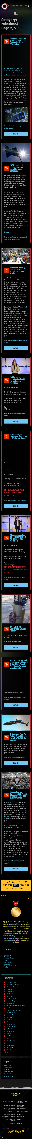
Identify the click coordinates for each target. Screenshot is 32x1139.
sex (24, 697)
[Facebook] (9, 1131)
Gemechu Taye (11, 998)
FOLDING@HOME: (5, 1117)
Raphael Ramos (11, 1026)
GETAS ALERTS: (20, 1105)
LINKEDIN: (6, 1105)
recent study (11, 832)
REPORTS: (19, 1114)
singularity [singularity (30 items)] (27, 938)
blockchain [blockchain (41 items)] (9, 926)
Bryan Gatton (12, 642)
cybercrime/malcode (22, 237)
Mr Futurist (7, 1069)
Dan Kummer (11, 1008)
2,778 (10, 885)
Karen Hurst (10, 1003)
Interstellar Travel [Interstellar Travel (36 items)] (8, 933)
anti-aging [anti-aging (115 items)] (17, 922)
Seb (8, 1038)
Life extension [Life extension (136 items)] (23, 933)
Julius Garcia (12, 340)
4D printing (7, 957)
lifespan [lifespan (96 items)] (5, 936)
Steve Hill (9, 1033)
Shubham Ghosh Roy (13, 987)
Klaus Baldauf (12, 126)
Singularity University (10, 966)
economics (18, 340)
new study (23, 307)
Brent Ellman (10, 1036)
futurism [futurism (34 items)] (19, 929)
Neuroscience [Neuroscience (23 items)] (20, 936)
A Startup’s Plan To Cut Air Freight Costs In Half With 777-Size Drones (18, 737)
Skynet (6, 968)
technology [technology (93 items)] (16, 940)
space (18, 239)
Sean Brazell (10, 1031)
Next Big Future (8, 1072)
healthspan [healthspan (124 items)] (9, 931)
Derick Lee (10, 1019)
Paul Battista (10, 996)
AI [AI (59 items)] (8, 922)
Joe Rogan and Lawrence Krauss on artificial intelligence (18, 436)
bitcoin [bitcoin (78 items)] (5, 926)
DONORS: (10, 1112)
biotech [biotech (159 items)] (19, 924)
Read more (16, 133)
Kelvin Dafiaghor (12, 1001)
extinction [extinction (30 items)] (12, 929)
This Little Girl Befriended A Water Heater (18, 629)
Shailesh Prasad (12, 697)
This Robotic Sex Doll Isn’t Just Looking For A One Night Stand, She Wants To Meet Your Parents (19, 664)
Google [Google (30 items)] (23, 929)
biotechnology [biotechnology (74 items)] (26, 924)
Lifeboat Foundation (12, 1129)
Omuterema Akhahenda (14, 1010)
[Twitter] (12, 1131)
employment (24, 340)
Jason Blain (10, 1043)
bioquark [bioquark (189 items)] (12, 924)
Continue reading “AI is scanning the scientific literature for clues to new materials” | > (16, 570)
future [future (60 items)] (15, 929)
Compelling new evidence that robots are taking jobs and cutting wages (18, 795)
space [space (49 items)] (5, 940)
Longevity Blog (8, 1067)
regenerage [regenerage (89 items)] (7, 938)
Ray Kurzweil (8, 962)
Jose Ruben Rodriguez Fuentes (16, 1005)
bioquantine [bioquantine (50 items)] (5, 924)
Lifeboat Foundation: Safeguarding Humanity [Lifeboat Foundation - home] (11, 6)
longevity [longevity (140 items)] (12, 936)
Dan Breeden (10, 991)
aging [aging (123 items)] (5, 922)
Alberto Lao (10, 1022)
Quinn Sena (10, 989)
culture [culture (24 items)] (27, 926)
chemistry (18, 126)
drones (5, 239)
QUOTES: (19, 1123)
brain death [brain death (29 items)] (14, 926)
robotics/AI (10, 128)
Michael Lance (11, 1040)
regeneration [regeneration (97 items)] (15, 938)
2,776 (25, 882)
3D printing (7, 955)
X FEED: (5, 1109)
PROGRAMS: (19, 1117)
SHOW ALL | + (6, 1052)
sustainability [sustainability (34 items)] (10, 940)
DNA (5, 960)
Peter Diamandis (9, 959)
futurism (18, 500)
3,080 (14, 888)
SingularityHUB (8, 1076)
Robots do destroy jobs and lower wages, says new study (17, 270)
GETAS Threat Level (16, 1095)
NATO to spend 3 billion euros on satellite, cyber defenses (16, 168)
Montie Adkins (12, 500)
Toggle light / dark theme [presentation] (29, 6)
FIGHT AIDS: (7, 1114)
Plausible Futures (9, 1074)
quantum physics (21, 577)
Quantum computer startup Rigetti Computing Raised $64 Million (18, 41)
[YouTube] (19, 1131)
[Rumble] (23, 1131)
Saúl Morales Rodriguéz (14, 984)
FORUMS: (12, 1123)
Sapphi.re (28, 1129)
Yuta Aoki (9, 1017)
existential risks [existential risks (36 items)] (6, 929)
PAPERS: (19, 1119)
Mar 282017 (6, 168)
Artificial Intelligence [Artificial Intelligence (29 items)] (25, 922)
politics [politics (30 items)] (23, 936)
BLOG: (18, 1109)
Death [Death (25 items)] (29, 926)
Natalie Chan (10, 1029)
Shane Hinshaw (12, 414)
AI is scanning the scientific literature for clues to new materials (18, 538)
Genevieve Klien (11, 982)
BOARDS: (19, 1112)
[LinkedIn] (16, 1131)
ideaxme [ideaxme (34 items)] (18, 931)
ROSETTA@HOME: (9, 1119)
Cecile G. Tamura (12, 1015)
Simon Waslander (13, 861)
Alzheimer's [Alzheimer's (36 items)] (11, 922)
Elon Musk (7, 964)
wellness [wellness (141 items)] (16, 942)
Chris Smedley (11, 1050)
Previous (12, 882)
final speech (12, 802)
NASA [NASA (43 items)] (16, 936)
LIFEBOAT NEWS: (20, 1101)
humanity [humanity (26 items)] (14, 931)
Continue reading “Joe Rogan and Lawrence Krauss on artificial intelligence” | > (14, 493)
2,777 (5, 885)
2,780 (22, 885)
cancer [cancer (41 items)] (18, 926)
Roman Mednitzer (13, 237)
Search (28, 899)
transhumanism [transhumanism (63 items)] (25, 940)
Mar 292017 (6, 41)
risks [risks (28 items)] (24, 938)
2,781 (27, 885)
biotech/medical (21, 414)
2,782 (6, 888)
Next (21, 888)
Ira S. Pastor (10, 1047)
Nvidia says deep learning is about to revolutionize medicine (18, 380)
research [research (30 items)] (21, 938)
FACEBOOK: (4, 1101)
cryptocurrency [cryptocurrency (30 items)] (22, 926)
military (9, 239)
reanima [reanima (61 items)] (28, 936)
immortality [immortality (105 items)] (24, 931)
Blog (16, 13)
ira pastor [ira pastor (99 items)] (15, 934)
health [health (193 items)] (26, 929)
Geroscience (7, 1065)
